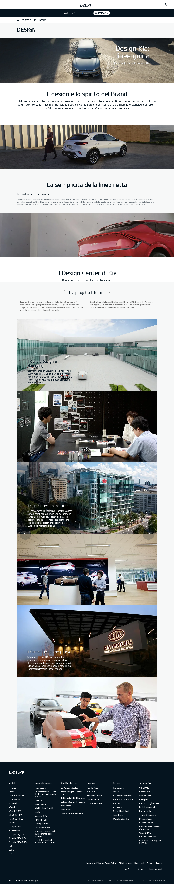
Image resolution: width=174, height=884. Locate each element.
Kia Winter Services (122, 795)
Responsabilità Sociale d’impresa (150, 827)
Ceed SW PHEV (16, 799)
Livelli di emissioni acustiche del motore (45, 841)
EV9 (10, 853)
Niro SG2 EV (14, 822)
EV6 (10, 846)
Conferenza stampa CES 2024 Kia (151, 841)
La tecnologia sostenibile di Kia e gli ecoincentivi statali (47, 794)
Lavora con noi (146, 822)
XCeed (12, 807)
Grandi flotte (93, 799)
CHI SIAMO (144, 788)
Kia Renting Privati (44, 808)
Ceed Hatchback (16, 795)
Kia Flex (38, 800)
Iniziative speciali (147, 807)
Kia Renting (92, 788)
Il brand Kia (144, 791)
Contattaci (100, 13)
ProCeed (13, 803)
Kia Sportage (15, 826)
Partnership (145, 811)
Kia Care (117, 803)
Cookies (150, 863)
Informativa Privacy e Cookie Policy (101, 863)
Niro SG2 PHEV (16, 819)
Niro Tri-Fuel (41, 819)
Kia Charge (66, 805)
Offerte (117, 791)
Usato (37, 812)
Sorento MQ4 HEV (17, 838)
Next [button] (149, 534)
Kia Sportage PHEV (18, 834)
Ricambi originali (121, 811)
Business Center (95, 795)
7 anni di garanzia (147, 815)
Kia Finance (40, 804)
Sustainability (145, 795)
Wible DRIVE (145, 833)
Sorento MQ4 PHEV (18, 842)
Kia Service (118, 788)
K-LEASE (91, 791)
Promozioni (40, 788)
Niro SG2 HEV (15, 815)
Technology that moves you (72, 792)
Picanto (12, 788)
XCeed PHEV (15, 811)
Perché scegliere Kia (149, 803)
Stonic (12, 791)
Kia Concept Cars (147, 836)
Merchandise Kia (121, 819)
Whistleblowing (125, 863)
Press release (146, 819)
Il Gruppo (143, 799)
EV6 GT (12, 850)
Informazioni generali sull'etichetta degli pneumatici (45, 833)
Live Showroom (42, 827)
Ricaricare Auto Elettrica (73, 813)
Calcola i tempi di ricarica (73, 802)
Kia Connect (66, 809)
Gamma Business (95, 803)
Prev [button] (25, 534)
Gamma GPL (41, 816)
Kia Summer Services (123, 799)
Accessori (117, 807)
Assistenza (118, 815)
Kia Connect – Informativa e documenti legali (143, 869)
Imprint (159, 863)
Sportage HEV (15, 830)
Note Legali (139, 863)
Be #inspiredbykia (69, 788)
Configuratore (41, 823)
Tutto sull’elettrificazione (73, 798)
